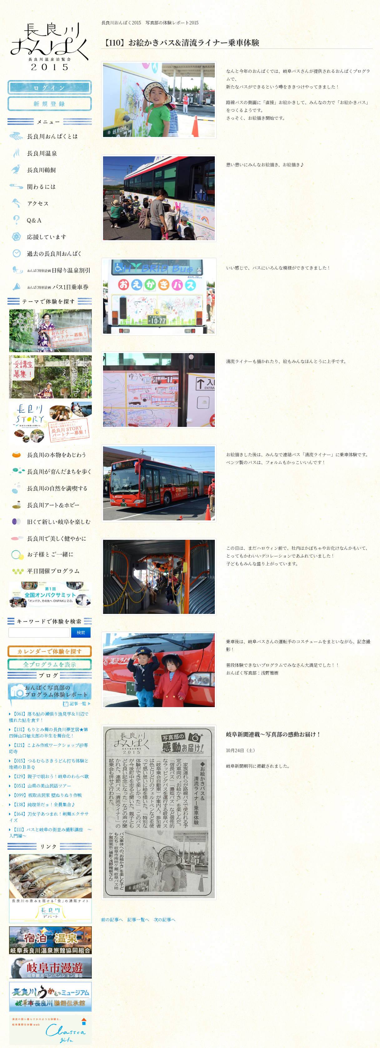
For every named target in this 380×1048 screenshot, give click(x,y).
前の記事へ (112, 919)
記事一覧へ (138, 919)
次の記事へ (164, 919)
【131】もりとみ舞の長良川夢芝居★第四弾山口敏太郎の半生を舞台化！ (48, 732)
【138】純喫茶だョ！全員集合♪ (42, 804)
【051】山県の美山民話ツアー (40, 785)
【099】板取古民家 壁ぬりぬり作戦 (45, 795)
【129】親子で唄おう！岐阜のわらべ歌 (49, 776)
